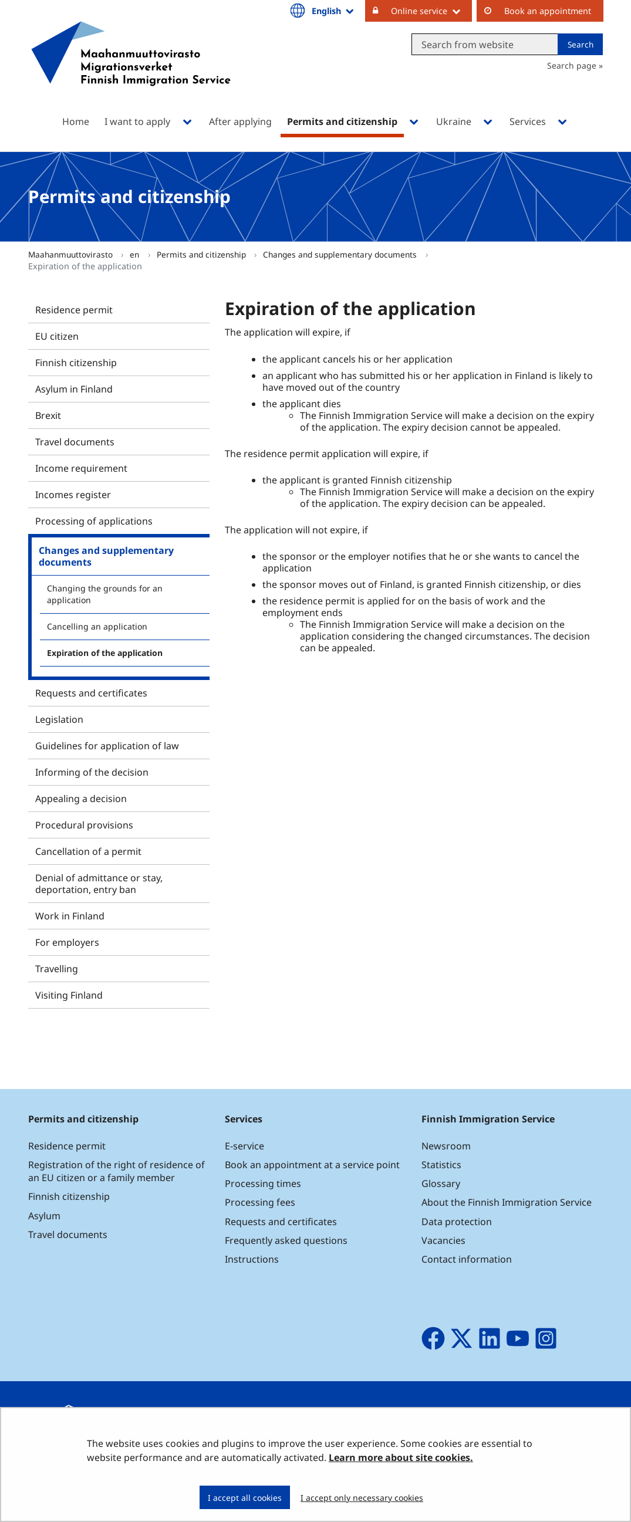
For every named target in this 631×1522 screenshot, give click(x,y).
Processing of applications (94, 521)
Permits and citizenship (202, 254)
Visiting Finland (69, 995)
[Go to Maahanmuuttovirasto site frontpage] (131, 69)
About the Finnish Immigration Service (506, 1202)
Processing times (263, 1183)
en (135, 254)
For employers (67, 942)
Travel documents (74, 441)
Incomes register (73, 494)
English (333, 10)
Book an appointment (547, 10)
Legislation (59, 719)
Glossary (440, 1183)
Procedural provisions (84, 825)
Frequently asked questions (286, 1240)
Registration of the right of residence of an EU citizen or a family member (116, 1171)
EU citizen (57, 336)
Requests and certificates (91, 692)
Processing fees (260, 1202)
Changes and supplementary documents (341, 254)
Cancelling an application (97, 626)
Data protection (456, 1221)
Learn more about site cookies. (401, 1457)
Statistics (441, 1164)
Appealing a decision (81, 798)
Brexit (48, 415)
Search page (571, 65)
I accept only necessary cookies (362, 1497)
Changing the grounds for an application (105, 594)
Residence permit (74, 309)
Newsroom (446, 1145)
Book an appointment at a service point (312, 1164)
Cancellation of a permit (88, 851)
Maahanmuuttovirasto (71, 254)
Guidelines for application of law (107, 745)
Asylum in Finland (74, 389)
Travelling (56, 968)
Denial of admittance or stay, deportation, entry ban (99, 883)
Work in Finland (69, 915)
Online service (431, 10)
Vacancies (443, 1240)
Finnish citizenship (76, 362)
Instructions (252, 1259)
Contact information (466, 1259)
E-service (244, 1145)
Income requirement (81, 468)
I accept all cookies (245, 1497)
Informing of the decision (92, 772)
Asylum (44, 1215)
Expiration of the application (105, 652)
